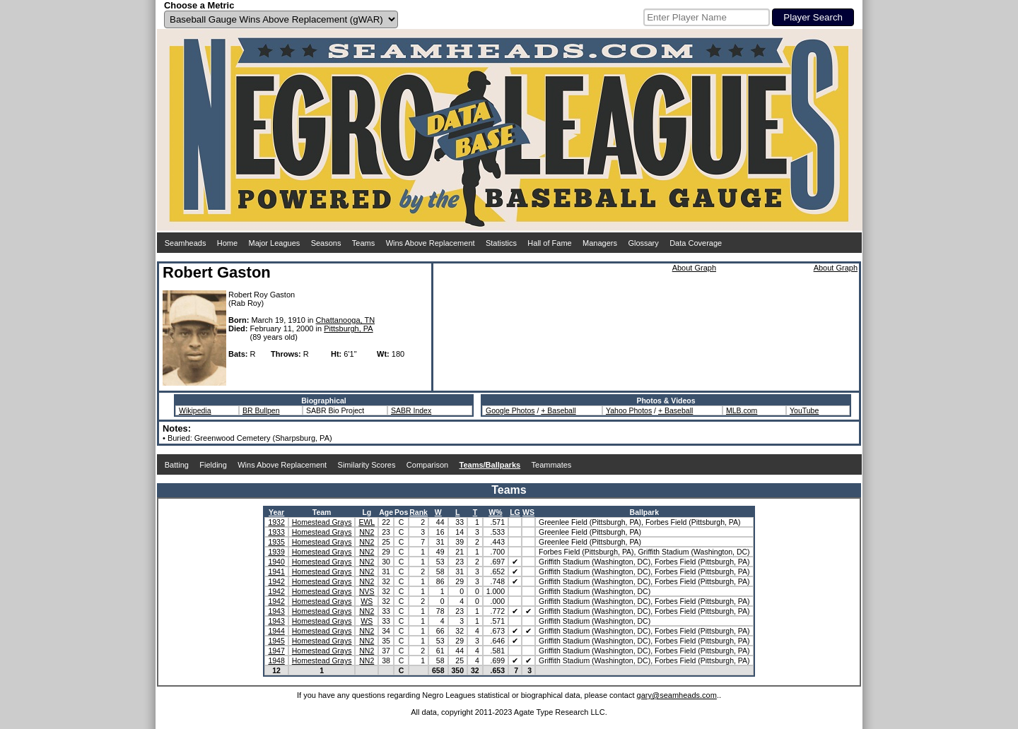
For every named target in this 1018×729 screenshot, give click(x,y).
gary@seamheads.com (677, 695)
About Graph (694, 267)
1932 (276, 522)
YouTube (804, 410)
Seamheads (185, 243)
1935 (276, 542)
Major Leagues (274, 243)
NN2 (366, 532)
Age (386, 512)
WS (528, 512)
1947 (276, 650)
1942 (276, 581)
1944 (276, 631)
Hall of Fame (549, 243)
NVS (367, 591)
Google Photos (510, 410)
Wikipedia (195, 410)
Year (276, 512)
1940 (276, 561)
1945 (276, 640)
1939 (276, 551)
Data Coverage (695, 243)
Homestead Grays (322, 522)
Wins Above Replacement (430, 243)
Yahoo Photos (629, 410)
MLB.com (741, 410)
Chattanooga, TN (345, 320)
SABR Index (411, 410)
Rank (418, 512)
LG (515, 512)
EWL (366, 522)
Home (227, 243)
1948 (276, 660)
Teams (363, 243)
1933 (276, 532)
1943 (276, 611)
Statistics (501, 243)
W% (495, 512)
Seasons (326, 243)
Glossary (643, 243)
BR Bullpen (261, 410)
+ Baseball (558, 410)
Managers (600, 243)
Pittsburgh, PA (348, 328)
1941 (276, 571)
